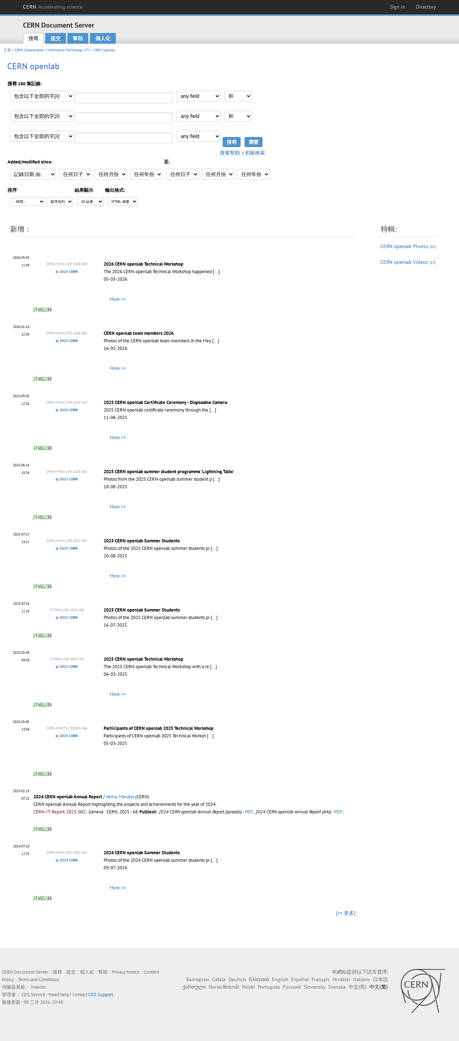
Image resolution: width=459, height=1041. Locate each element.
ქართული (194, 987)
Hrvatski (341, 979)
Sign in (397, 7)
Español (300, 979)
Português (269, 987)
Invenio (38, 987)
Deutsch (237, 979)
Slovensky (314, 987)
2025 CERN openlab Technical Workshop (143, 659)
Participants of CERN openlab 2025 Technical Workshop (158, 728)
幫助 (78, 38)
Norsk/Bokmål (224, 987)
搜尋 (33, 38)
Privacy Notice (125, 972)
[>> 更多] (345, 913)
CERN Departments (29, 50)
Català (219, 979)
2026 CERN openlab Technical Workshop (143, 264)
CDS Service (33, 995)
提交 (56, 38)
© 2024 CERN (67, 860)
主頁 (7, 50)
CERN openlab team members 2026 (139, 333)
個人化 (102, 38)
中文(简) (357, 987)
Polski (248, 987)
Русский (292, 987)
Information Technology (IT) (68, 50)
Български (197, 979)
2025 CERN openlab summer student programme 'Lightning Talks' (169, 472)
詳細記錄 (42, 309)
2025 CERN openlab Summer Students (142, 541)
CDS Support (100, 995)
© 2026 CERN (67, 271)
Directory (426, 7)
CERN (52, 7)
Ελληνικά (259, 979)
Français (321, 979)
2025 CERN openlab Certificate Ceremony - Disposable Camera (165, 402)
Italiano (361, 979)
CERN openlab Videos (404, 262)
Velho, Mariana (120, 797)
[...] (216, 271)
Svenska (337, 987)
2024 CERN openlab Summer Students (142, 853)
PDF (249, 812)
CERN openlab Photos (404, 246)
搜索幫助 (230, 152)
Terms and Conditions (38, 979)
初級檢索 (255, 152)
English (280, 979)
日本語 (380, 979)
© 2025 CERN (67, 410)
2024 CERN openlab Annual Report (67, 797)
